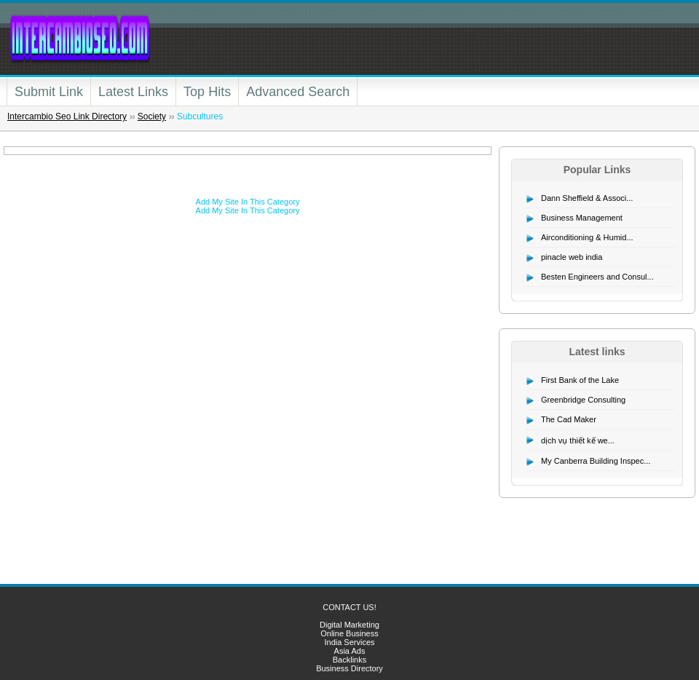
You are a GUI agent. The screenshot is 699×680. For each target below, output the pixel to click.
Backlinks (349, 659)
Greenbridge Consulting (583, 399)
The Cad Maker (568, 419)
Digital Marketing (349, 624)
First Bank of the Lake (580, 380)
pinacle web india (571, 257)
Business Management (582, 217)
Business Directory (349, 668)
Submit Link (49, 91)
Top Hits (207, 91)
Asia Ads (350, 651)
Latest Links (133, 91)
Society (152, 116)
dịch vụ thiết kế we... (578, 440)
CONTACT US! (349, 607)
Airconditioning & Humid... (587, 237)
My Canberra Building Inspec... (595, 460)
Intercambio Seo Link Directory (67, 116)
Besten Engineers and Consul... (597, 276)
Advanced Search (298, 91)
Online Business (349, 633)
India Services (349, 642)
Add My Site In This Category (248, 201)
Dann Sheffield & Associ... (587, 198)
